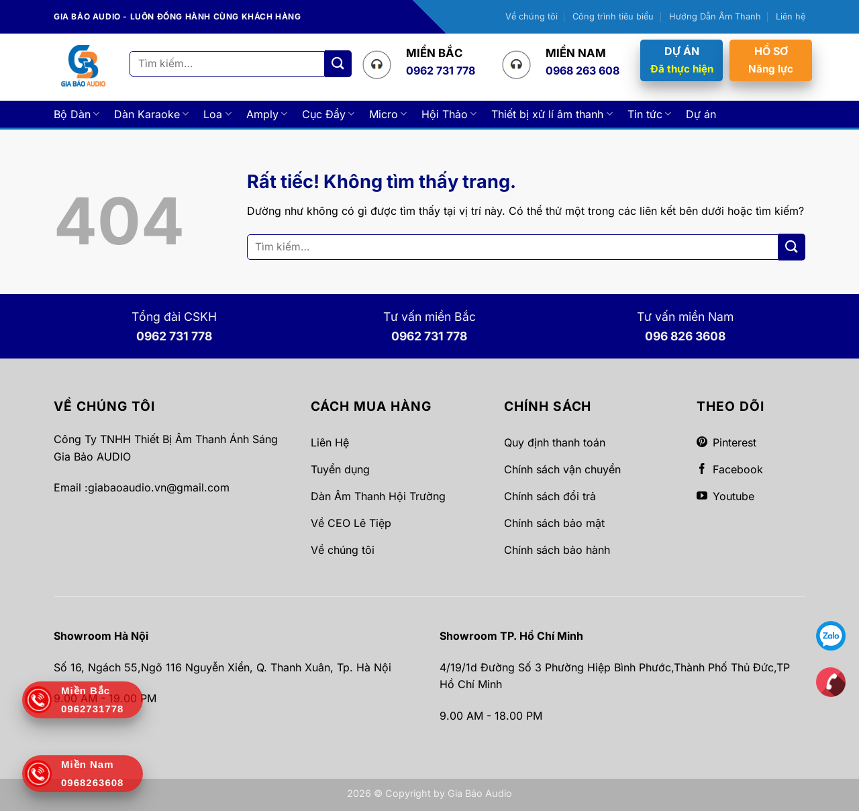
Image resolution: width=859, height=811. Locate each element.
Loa (217, 114)
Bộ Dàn (76, 114)
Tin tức (649, 114)
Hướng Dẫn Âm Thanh (715, 16)
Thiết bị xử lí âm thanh (551, 114)
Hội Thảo (448, 114)
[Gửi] (338, 63)
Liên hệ (790, 16)
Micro (388, 114)
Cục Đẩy (328, 114)
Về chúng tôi (531, 16)
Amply (266, 114)
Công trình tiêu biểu (613, 16)
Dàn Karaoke (151, 114)
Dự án (701, 114)
